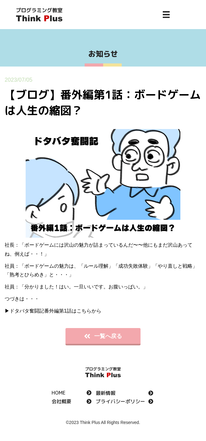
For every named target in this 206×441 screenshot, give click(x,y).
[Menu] (166, 14)
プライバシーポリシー (120, 402)
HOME (58, 393)
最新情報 (106, 393)
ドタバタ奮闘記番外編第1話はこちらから (55, 310)
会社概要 (61, 402)
